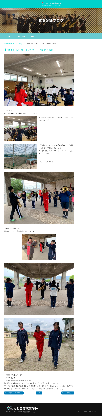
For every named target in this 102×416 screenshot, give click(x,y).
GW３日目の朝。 (67, 393)
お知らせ (88, 49)
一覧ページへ (92, 96)
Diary (32, 36)
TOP (8, 36)
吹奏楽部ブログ (51, 21)
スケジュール (20, 36)
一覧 (39, 393)
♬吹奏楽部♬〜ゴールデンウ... (14, 393)
